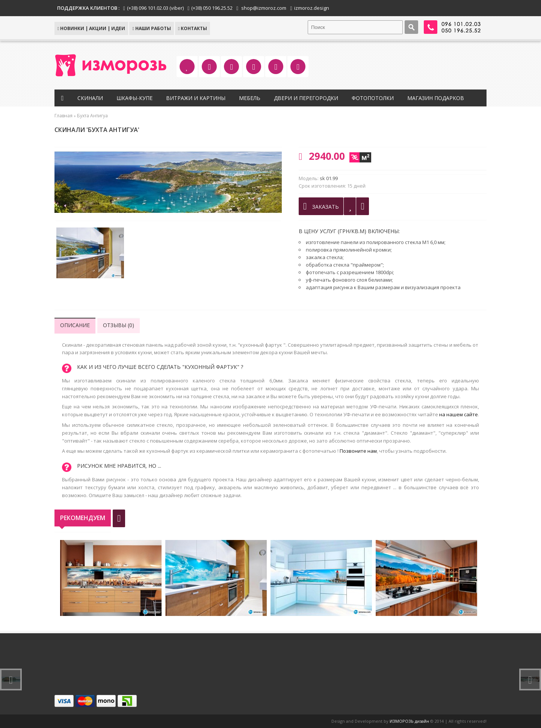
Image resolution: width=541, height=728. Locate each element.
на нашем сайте (458, 414)
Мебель (249, 98)
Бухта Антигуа (92, 115)
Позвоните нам (358, 450)
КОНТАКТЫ (192, 28)
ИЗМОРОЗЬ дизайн (409, 721)
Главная (63, 115)
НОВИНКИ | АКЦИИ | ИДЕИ (91, 28)
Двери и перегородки (306, 98)
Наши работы (151, 28)
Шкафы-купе (134, 98)
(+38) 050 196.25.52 (212, 8)
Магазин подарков (435, 98)
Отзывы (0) (118, 325)
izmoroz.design (311, 8)
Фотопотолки (373, 98)
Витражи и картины (195, 98)
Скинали (90, 98)
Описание (75, 325)
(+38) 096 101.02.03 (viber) (155, 8)
